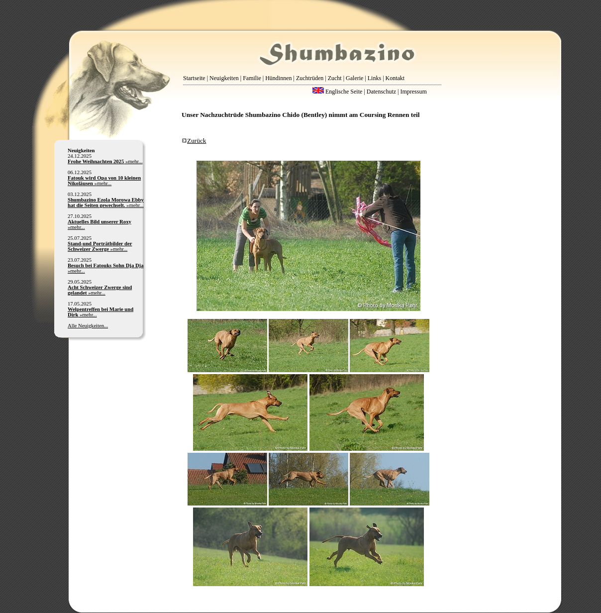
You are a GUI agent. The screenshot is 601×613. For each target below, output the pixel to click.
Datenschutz (381, 91)
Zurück (194, 140)
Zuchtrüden (309, 78)
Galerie (354, 78)
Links (374, 78)
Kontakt (395, 78)
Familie (252, 78)
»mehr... (105, 161)
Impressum (413, 91)
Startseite (194, 78)
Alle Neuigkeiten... (88, 325)
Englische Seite (337, 91)
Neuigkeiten (224, 78)
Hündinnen (278, 78)
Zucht (335, 78)
